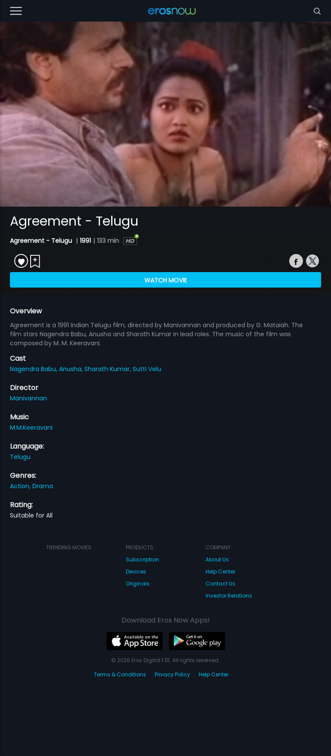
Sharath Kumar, (108, 369)
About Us (217, 559)
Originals (138, 583)
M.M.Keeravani (31, 427)
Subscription (142, 559)
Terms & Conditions (120, 674)
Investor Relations (229, 595)
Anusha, (71, 369)
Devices (136, 571)
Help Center (220, 571)
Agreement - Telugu (42, 240)
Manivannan (28, 398)
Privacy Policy (172, 674)
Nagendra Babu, (34, 369)
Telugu (20, 456)
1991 (85, 240)
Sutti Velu (147, 369)
